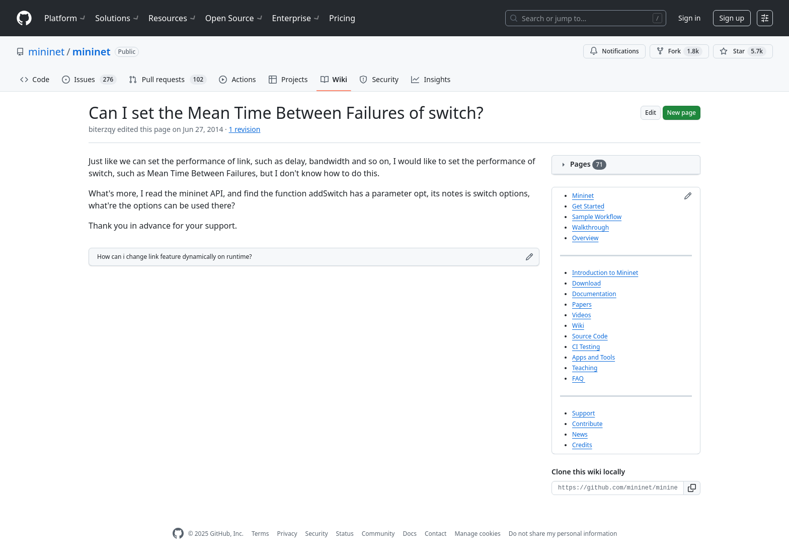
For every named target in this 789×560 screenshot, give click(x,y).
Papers (582, 304)
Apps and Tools (593, 357)
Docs (410, 533)
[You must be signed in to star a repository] (743, 51)
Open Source (234, 18)
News (580, 434)
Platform (65, 18)
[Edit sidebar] (688, 195)
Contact (435, 533)
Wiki (578, 325)
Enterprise (296, 18)
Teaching (584, 368)
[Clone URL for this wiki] (617, 488)
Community (378, 533)
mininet (46, 51)
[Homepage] (24, 18)
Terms (260, 533)
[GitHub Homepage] (178, 533)
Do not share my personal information (563, 533)
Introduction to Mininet (605, 272)
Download (586, 283)
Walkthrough (590, 227)
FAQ (578, 378)
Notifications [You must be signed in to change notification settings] (614, 51)
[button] (692, 488)
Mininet (583, 195)
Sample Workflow (596, 217)
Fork (679, 51)
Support (583, 413)
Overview (585, 238)
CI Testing (586, 346)
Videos (581, 315)
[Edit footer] (529, 256)
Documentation (594, 294)
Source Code (590, 336)
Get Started (588, 206)
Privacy (287, 533)
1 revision (245, 129)
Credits (582, 445)
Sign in (689, 18)
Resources (172, 18)
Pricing (342, 18)
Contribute (587, 423)
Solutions (117, 18)
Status (345, 533)
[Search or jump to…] (586, 18)
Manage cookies (477, 533)
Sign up (732, 18)
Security (316, 533)
